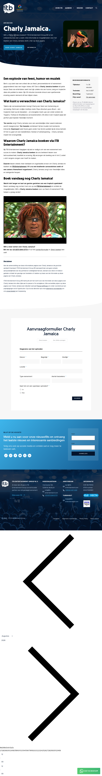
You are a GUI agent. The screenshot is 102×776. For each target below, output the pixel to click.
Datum (22, 357)
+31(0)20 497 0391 (71, 490)
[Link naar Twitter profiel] (25, 455)
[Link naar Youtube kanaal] (20, 455)
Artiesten (8, 23)
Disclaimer (56, 519)
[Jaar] (12, 640)
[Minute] (4, 762)
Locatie (22, 367)
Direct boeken (56, 250)
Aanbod (70, 8)
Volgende (77, 398)
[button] (96, 8)
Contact (89, 8)
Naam (73, 434)
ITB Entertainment (19, 167)
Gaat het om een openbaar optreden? (34, 386)
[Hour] (4, 754)
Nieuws (80, 8)
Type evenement (26, 376)
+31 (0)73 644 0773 (20, 250)
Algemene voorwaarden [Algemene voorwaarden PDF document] (69, 519)
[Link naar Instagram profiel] (10, 455)
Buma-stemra (95, 519)
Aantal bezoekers (58, 376)
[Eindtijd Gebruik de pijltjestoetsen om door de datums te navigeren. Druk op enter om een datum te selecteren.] (72, 361)
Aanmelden (83, 453)
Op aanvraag (90, 97)
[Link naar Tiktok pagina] (6, 455)
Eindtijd (65, 357)
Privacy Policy (84, 519)
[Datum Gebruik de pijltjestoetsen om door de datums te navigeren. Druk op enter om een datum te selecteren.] (30, 361)
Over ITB (58, 8)
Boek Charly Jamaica (13, 47)
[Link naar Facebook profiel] (15, 455)
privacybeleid (11, 291)
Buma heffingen (42, 286)
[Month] (6, 636)
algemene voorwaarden (54, 289)
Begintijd (44, 357)
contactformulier (42, 250)
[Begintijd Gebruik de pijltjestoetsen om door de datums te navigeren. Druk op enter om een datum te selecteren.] (51, 361)
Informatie (31, 47)
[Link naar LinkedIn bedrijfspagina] (29, 455)
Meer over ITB (17, 495)
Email (73, 443)
